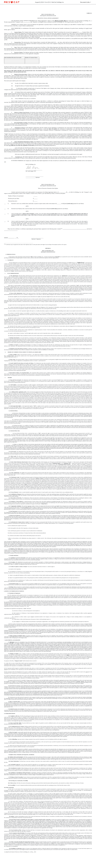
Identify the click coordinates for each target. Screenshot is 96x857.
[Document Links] (86, 2)
